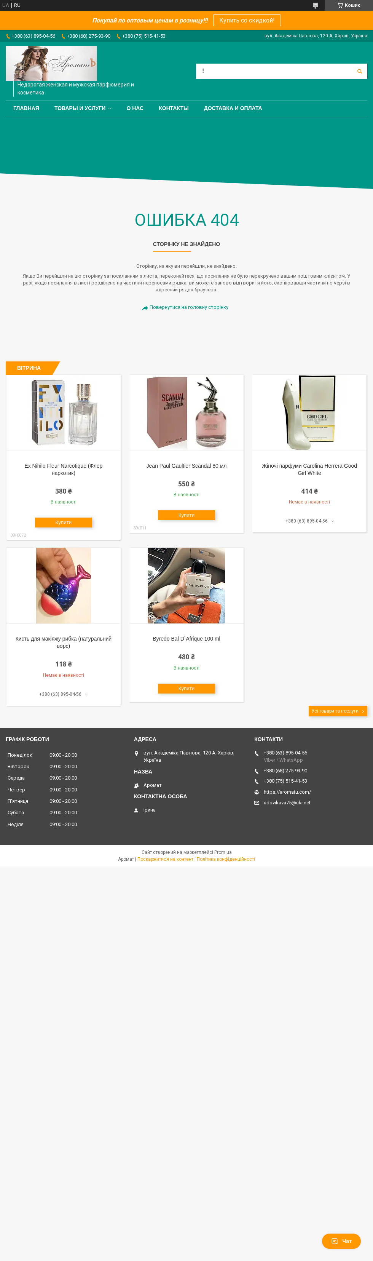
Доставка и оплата (233, 108)
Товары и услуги (80, 108)
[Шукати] (359, 71)
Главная (26, 108)
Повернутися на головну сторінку (189, 307)
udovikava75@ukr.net (287, 803)
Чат (341, 1241)
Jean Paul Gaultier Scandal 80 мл (187, 466)
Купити (64, 522)
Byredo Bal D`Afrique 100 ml (186, 639)
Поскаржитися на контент (165, 859)
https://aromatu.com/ (287, 792)
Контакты (173, 108)
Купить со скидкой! (247, 20)
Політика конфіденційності (226, 859)
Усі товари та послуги (335, 711)
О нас (134, 108)
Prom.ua (223, 852)
